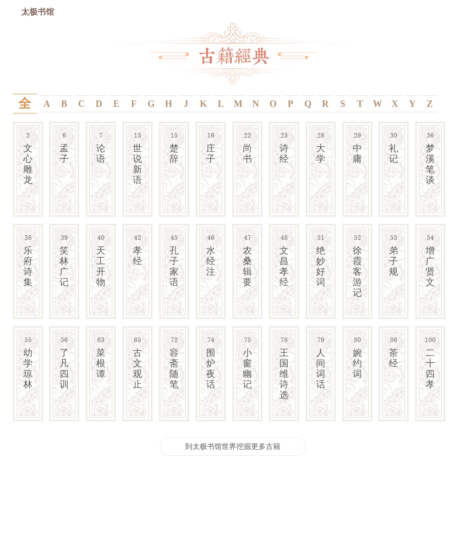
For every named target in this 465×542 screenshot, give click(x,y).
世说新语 (137, 157)
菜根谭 (101, 356)
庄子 (211, 147)
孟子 (64, 147)
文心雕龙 (28, 157)
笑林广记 (64, 259)
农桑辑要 (247, 259)
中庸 (357, 147)
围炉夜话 (211, 361)
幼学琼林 (28, 361)
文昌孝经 (284, 259)
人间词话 (321, 361)
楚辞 (174, 147)
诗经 (284, 147)
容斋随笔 (174, 361)
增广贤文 (430, 259)
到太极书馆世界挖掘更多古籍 (232, 446)
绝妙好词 (321, 259)
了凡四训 (64, 361)
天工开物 (101, 259)
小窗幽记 (247, 361)
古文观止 (137, 361)
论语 (101, 147)
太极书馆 (37, 11)
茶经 (393, 351)
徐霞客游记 (357, 265)
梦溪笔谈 (430, 157)
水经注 (211, 254)
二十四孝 (430, 361)
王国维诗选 (284, 367)
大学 (321, 147)
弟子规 (393, 254)
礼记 (393, 147)
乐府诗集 (28, 259)
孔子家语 (174, 259)
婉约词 (357, 356)
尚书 (247, 147)
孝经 (137, 249)
